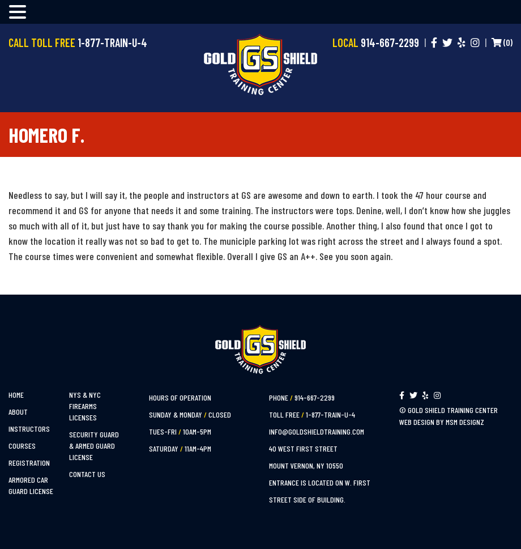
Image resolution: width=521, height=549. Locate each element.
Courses (22, 445)
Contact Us (87, 474)
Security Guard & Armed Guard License (94, 445)
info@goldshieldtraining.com (316, 431)
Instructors (29, 428)
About (18, 411)
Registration (29, 462)
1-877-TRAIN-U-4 (330, 414)
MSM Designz (465, 422)
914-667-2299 (314, 397)
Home (16, 394)
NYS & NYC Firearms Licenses (85, 406)
